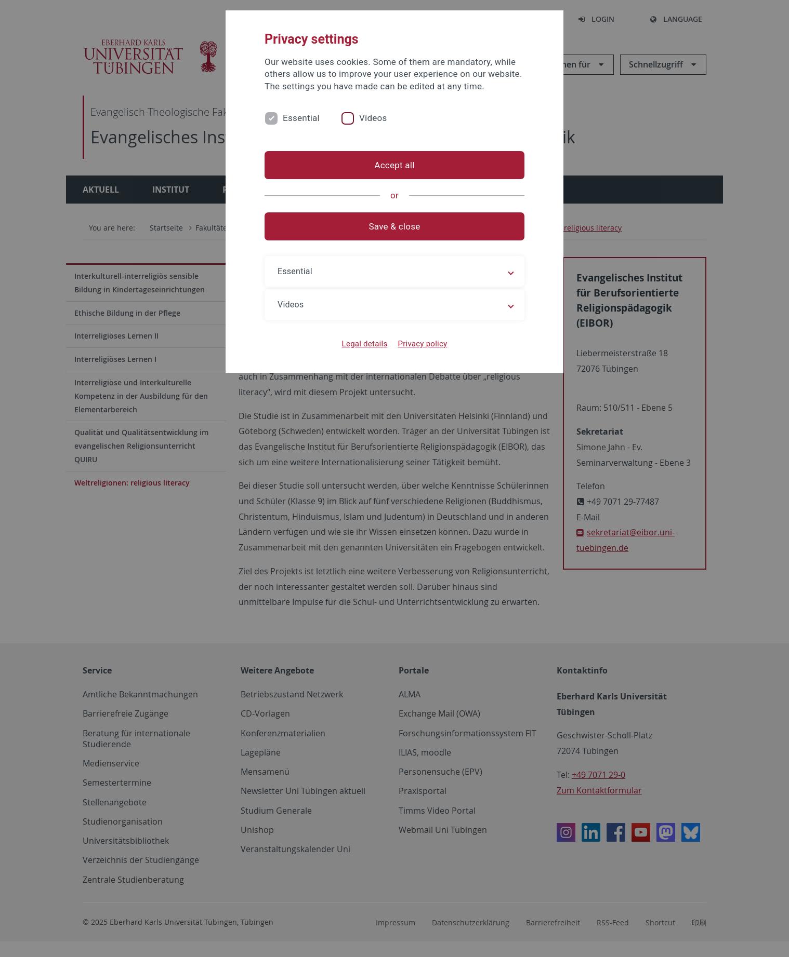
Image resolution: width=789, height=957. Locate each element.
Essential (301, 118)
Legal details (365, 343)
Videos (373, 118)
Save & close (394, 226)
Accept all (394, 165)
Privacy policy (422, 343)
